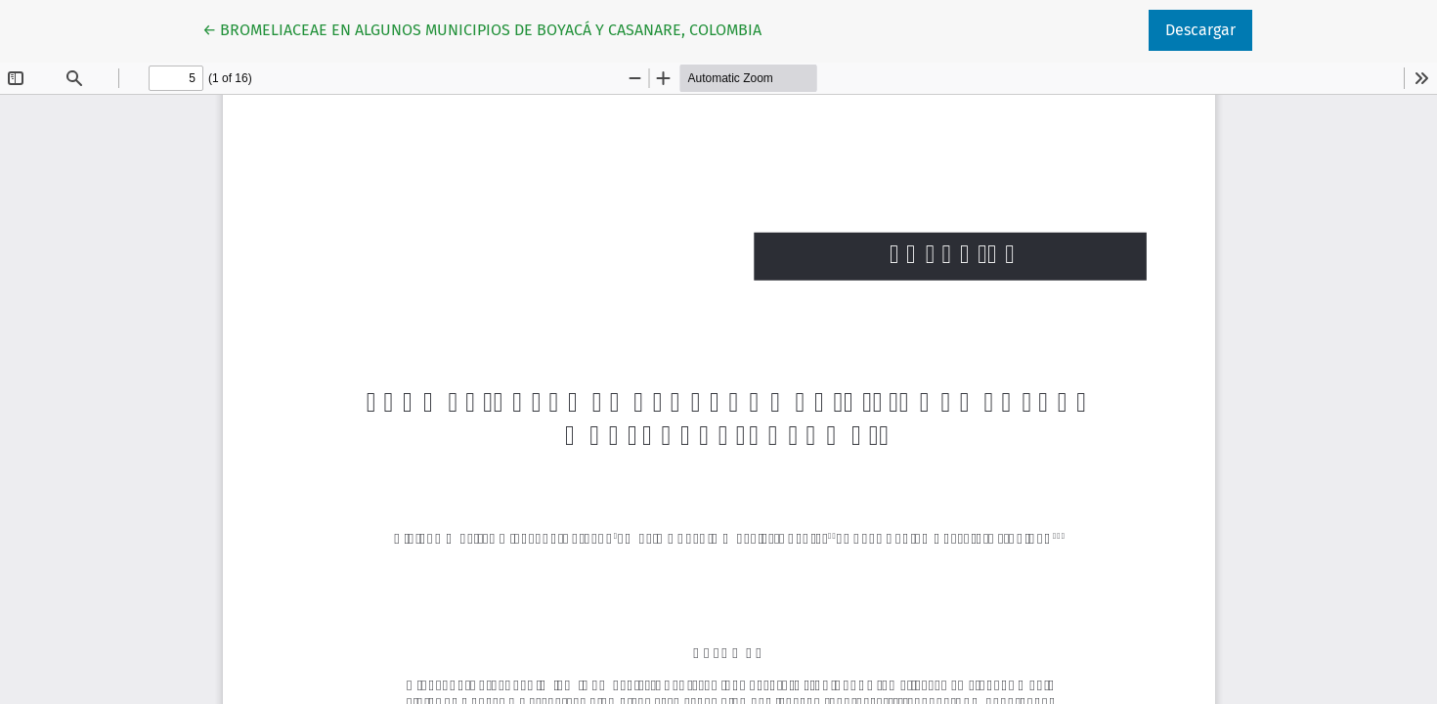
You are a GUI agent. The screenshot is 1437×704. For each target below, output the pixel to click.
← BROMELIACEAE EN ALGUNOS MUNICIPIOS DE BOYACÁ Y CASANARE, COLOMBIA (482, 28)
